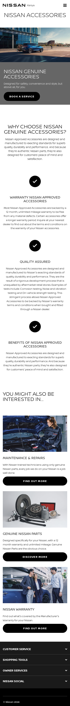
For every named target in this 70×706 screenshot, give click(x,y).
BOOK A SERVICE (21, 96)
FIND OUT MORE (35, 481)
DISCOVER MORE (35, 557)
